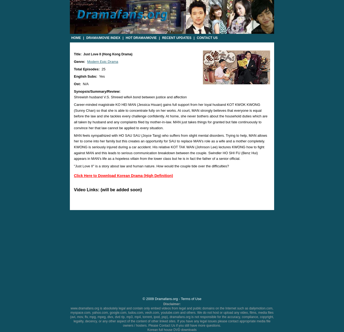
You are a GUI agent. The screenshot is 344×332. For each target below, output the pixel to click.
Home (76, 38)
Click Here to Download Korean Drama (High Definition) (123, 176)
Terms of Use (191, 299)
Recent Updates (176, 38)
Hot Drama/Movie (141, 38)
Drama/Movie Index (103, 38)
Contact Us (207, 38)
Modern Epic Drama (102, 62)
